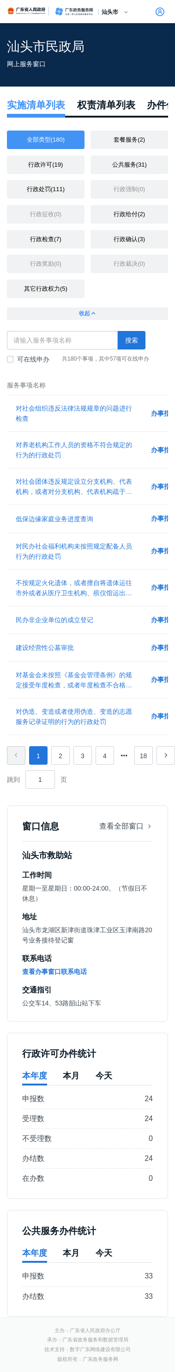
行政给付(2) (129, 214)
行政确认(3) (129, 239)
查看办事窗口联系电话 (54, 971)
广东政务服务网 (74, 11)
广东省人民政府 (27, 10)
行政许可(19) (45, 164)
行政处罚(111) (46, 189)
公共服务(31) (129, 164)
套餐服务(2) (129, 139)
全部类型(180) (46, 139)
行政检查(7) (45, 239)
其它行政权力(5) (45, 288)
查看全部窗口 (126, 826)
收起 (88, 313)
